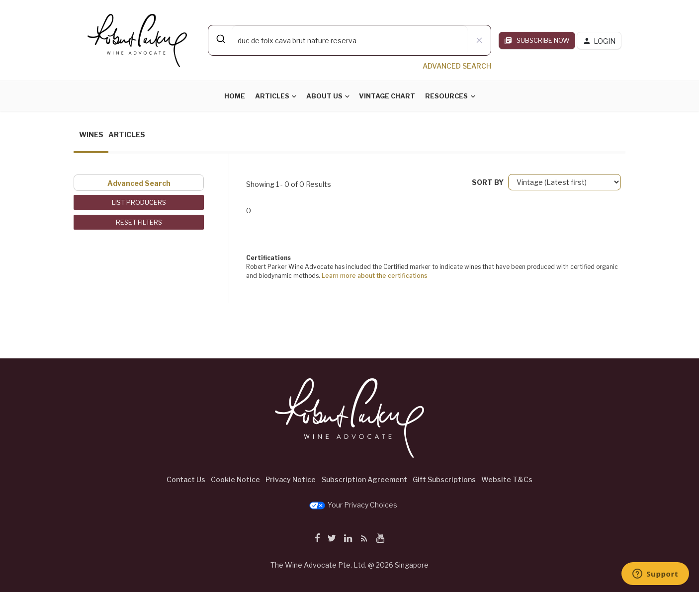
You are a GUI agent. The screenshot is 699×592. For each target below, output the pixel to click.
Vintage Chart (387, 96)
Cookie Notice (235, 479)
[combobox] (349, 40)
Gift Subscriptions (444, 479)
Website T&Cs (506, 479)
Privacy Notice (290, 479)
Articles (272, 96)
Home (234, 96)
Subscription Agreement (364, 479)
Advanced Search (139, 183)
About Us (324, 96)
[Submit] (220, 39)
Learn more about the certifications (375, 275)
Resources (446, 96)
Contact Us (186, 479)
